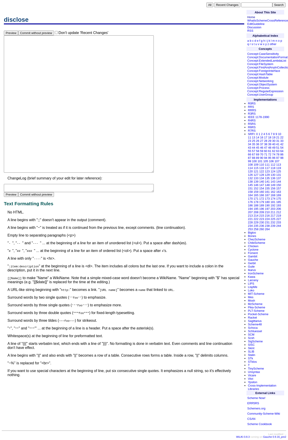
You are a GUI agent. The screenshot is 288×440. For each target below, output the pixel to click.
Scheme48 (255, 324)
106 (271, 161)
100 (254, 161)
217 (273, 215)
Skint (251, 348)
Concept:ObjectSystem (262, 84)
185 (278, 202)
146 (256, 185)
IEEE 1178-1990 (258, 117)
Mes (250, 297)
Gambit (252, 256)
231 (267, 222)
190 (267, 205)
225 (273, 219)
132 (250, 178)
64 (281, 151)
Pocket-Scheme (258, 314)
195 (256, 208)
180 (267, 202)
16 (261, 137)
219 (278, 215)
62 (273, 151)
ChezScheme (256, 239)
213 (250, 215)
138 (250, 181)
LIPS (251, 283)
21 (277, 137)
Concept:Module (257, 77)
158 (250, 191)
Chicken (253, 246)
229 (256, 222)
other (273, 44)
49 (273, 147)
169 (278, 195)
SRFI (251, 134)
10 (279, 134)
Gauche (253, 259)
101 (260, 161)
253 (250, 229)
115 (256, 168)
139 (256, 181)
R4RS (252, 120)
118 (273, 168)
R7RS (252, 130)
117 (267, 168)
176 (250, 202)
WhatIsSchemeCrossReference (267, 20)
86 (281, 154)
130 (273, 174)
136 (273, 178)
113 (278, 164)
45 (257, 147)
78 (277, 154)
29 (269, 141)
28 (265, 141)
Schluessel (255, 331)
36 (257, 144)
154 (261, 188)
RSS (250, 30)
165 (256, 195)
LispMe (252, 287)
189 (261, 205)
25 (253, 141)
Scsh (251, 338)
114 (250, 168)
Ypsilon (252, 382)
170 (250, 198)
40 (273, 144)
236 (261, 225)
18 (269, 137)
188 (256, 205)
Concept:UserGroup (260, 94)
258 (256, 229)
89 (257, 158)
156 (273, 188)
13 (253, 137)
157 (278, 188)
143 (273, 181)
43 (249, 147)
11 (249, 137)
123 (267, 171)
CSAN (251, 419)
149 (273, 185)
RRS (251, 107)
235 (256, 225)
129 (267, 174)
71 (265, 154)
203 (273, 208)
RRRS (252, 110)
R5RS (252, 124)
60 (265, 151)
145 (250, 185)
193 (278, 205)
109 (256, 164)
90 (261, 158)
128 (261, 174)
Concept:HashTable (260, 74)
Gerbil (252, 263)
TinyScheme (256, 368)
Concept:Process (258, 87)
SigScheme (255, 341)
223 (261, 219)
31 (277, 141)
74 (273, 154)
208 (256, 212)
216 (267, 215)
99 (249, 161)
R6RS (252, 127)
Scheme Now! (256, 398)
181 (273, 202)
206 (278, 208)
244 (278, 225)
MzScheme (255, 304)
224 (267, 219)
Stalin (251, 355)
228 (250, 222)
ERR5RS (253, 403)
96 (273, 158)
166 (261, 195)
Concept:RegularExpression (265, 91)
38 (265, 144)
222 (256, 219)
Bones (252, 236)
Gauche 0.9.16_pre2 (274, 436)
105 (265, 161)
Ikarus (252, 270)
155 (267, 188)
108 (250, 164)
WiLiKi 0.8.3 (243, 436)
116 (261, 168)
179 (261, 202)
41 (277, 144)
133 (256, 178)
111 (267, 164)
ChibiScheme (256, 242)
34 (249, 144)
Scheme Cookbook (259, 424)
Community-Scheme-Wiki (263, 413)
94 (265, 158)
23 (249, 141)
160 (261, 191)
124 (273, 171)
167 (267, 195)
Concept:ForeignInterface (263, 71)
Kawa (251, 276)
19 (273, 137)
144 (278, 181)
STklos (252, 361)
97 (277, 158)
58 (257, 151)
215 (261, 215)
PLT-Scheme (256, 310)
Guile (251, 266)
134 (261, 178)
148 (267, 185)
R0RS (252, 103)
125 (278, 171)
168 (273, 195)
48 (269, 147)
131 (278, 174)
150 (278, 185)
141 (267, 181)
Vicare (252, 375)
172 (261, 198)
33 (281, 141)
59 (261, 151)
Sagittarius (254, 321)
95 (269, 158)
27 (261, 141)
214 (256, 215)
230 (261, 222)
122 (261, 171)
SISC (251, 344)
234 (250, 225)
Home (251, 17)
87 (249, 158)
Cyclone (253, 249)
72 (269, 154)
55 (249, 151)
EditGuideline (256, 24)
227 (278, 219)
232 (273, 222)
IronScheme (256, 273)
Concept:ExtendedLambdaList (266, 60)
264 (267, 229)
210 (267, 212)
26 (257, 141)
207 (250, 212)
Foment (253, 253)
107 (277, 161)
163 (278, 191)
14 (257, 137)
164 (250, 195)
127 (256, 174)
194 (250, 208)
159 (256, 191)
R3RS (252, 113)
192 (273, 205)
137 (278, 178)
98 (281, 158)
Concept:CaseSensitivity (263, 54)
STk (250, 358)
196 (261, 208)
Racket (252, 317)
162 (273, 191)
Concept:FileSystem (260, 64)
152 (256, 188)
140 (261, 181)
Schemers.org (256, 408)
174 (273, 198)
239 (273, 225)
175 (278, 198)
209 (261, 212)
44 (253, 147)
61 (269, 151)
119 (278, 168)
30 (273, 141)
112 (273, 164)
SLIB (251, 351)
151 (250, 188)
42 (281, 144)
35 (253, 144)
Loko (251, 290)
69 (257, 154)
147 (261, 185)
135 (267, 178)
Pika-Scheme (256, 307)
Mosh (251, 300)
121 (256, 171)
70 (261, 154)
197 (267, 208)
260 (261, 229)
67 (253, 154)
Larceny (253, 280)
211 (273, 212)
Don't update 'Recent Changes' (83, 33)
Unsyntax (254, 372)
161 (267, 191)
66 (249, 154)
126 (250, 174)
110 (261, 164)
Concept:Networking (260, 81)
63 (277, 151)
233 (278, 222)
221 (250, 219)
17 (265, 137)
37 (261, 144)
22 (281, 137)
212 (278, 212)
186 (250, 205)
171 (256, 198)
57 (253, 151)
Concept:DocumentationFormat (267, 57)
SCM (251, 334)
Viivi (250, 378)
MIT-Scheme (256, 293)
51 (277, 147)
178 (256, 202)
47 (265, 147)
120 (250, 171)
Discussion (254, 27)
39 (269, 144)
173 (267, 198)
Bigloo (252, 232)
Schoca (253, 327)
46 (261, 147)
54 (281, 147)
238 (267, 225)
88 (253, 158)
